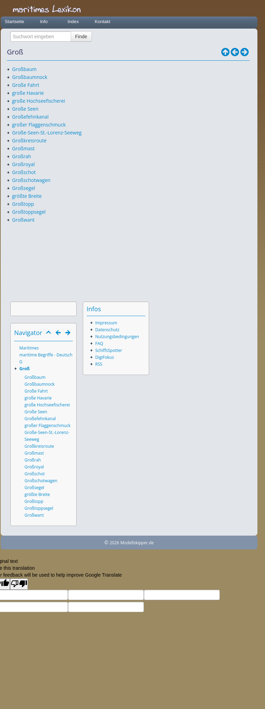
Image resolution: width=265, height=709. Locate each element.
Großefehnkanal (30, 116)
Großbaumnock (29, 77)
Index (73, 21)
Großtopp (23, 204)
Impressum (106, 323)
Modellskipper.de (137, 543)
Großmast (23, 148)
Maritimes (29, 348)
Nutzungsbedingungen (117, 337)
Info (44, 21)
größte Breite (27, 196)
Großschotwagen (31, 180)
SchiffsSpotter (108, 350)
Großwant (23, 219)
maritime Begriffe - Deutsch (45, 355)
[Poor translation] (19, 584)
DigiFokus (104, 357)
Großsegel (23, 188)
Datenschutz (107, 330)
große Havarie (28, 93)
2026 (114, 543)
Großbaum (24, 69)
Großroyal (23, 164)
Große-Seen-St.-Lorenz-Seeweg (46, 132)
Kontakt (102, 21)
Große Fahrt (25, 85)
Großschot (24, 172)
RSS (98, 364)
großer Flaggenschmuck (39, 124)
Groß (24, 369)
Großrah (21, 156)
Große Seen (25, 108)
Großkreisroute (29, 140)
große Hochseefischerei (38, 101)
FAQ (99, 343)
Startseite (14, 21)
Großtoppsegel (29, 212)
